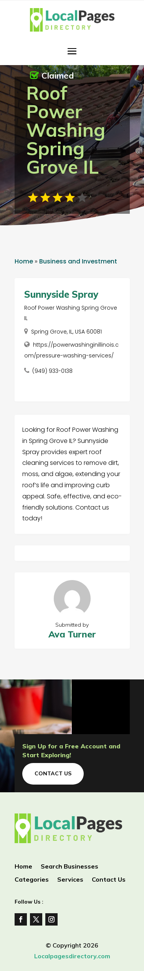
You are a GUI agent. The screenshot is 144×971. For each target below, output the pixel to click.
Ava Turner (72, 634)
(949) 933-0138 (52, 371)
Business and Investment (78, 261)
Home (24, 261)
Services (70, 880)
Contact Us (53, 773)
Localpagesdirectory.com (72, 956)
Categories (32, 880)
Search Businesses (69, 867)
